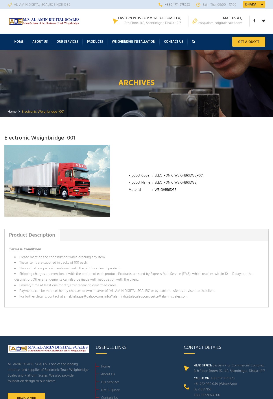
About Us (40, 42)
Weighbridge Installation (133, 42)
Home (19, 42)
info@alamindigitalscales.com (126, 297)
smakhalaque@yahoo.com (83, 297)
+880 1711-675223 (174, 5)
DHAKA (250, 4)
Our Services (67, 42)
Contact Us (173, 42)
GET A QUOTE (249, 42)
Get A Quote (110, 390)
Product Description (32, 236)
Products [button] (95, 42)
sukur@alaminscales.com (169, 297)
